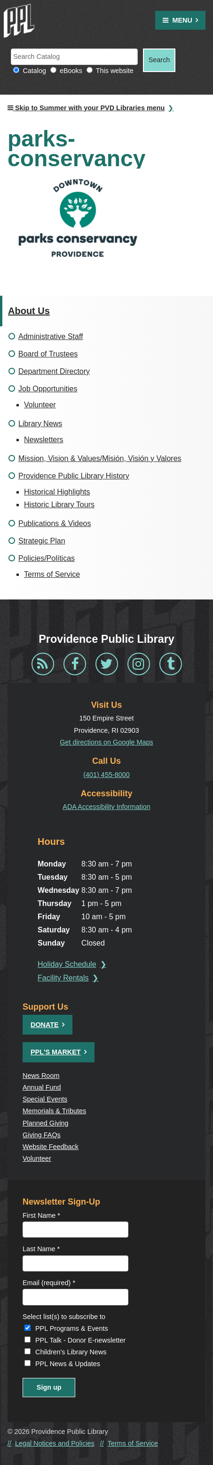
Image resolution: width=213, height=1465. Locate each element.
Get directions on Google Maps (106, 742)
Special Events (45, 1099)
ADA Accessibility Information (106, 806)
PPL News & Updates (67, 1364)
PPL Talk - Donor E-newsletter (80, 1340)
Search (159, 60)
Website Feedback (51, 1146)
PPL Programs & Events (71, 1328)
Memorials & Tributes (54, 1111)
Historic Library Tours (59, 505)
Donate (45, 1024)
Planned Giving (46, 1123)
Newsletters (43, 440)
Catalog (34, 70)
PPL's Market (56, 1052)
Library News (40, 424)
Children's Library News (71, 1352)
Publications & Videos (54, 523)
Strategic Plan (41, 541)
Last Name (41, 1249)
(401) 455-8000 (106, 774)
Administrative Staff (50, 336)
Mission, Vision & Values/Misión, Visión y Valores (99, 458)
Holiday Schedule (67, 964)
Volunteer (40, 405)
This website (115, 70)
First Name (41, 1215)
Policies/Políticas (46, 558)
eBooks (71, 70)
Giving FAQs (42, 1135)
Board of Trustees (48, 354)
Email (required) (49, 1283)
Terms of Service (52, 574)
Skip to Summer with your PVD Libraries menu (86, 108)
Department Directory (54, 371)
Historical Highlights (57, 492)
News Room (41, 1075)
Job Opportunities (47, 389)
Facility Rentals (63, 978)
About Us (29, 311)
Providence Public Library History (73, 476)
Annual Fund (42, 1087)
